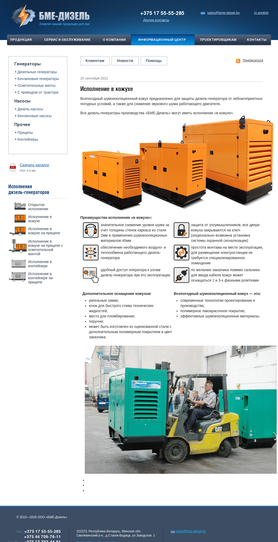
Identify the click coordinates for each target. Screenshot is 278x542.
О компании (114, 40)
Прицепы (25, 132)
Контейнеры (27, 139)
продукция (21, 40)
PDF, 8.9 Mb (34, 167)
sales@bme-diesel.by (220, 13)
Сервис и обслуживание (67, 40)
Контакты (257, 40)
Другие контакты (156, 20)
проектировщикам (218, 40)
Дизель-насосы (30, 109)
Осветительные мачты (36, 85)
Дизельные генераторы (37, 72)
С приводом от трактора (37, 92)
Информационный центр (162, 40)
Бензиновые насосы (34, 116)
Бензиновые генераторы (38, 79)
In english (261, 13)
